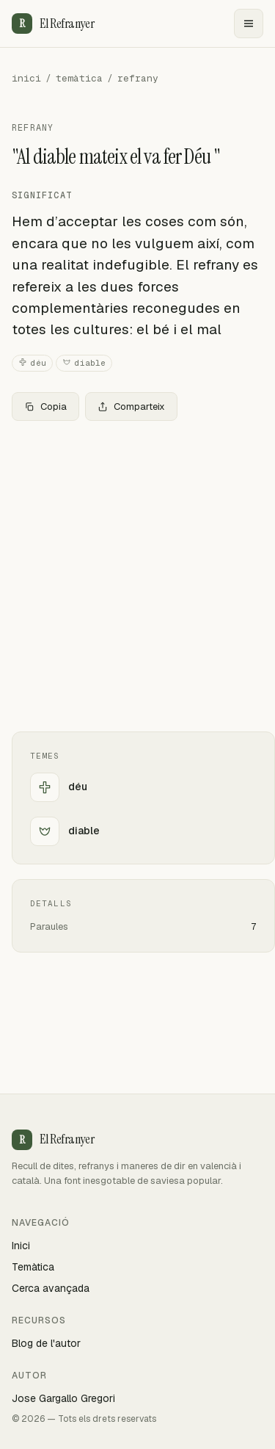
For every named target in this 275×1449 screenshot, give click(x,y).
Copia (45, 406)
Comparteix (131, 406)
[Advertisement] (137, 576)
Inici (21, 1245)
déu (32, 363)
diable (84, 363)
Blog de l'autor (46, 1343)
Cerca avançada (50, 1288)
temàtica (79, 78)
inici (26, 78)
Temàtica (33, 1266)
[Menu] (248, 23)
